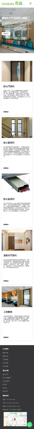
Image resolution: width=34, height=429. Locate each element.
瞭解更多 (6, 33)
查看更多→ (6, 112)
